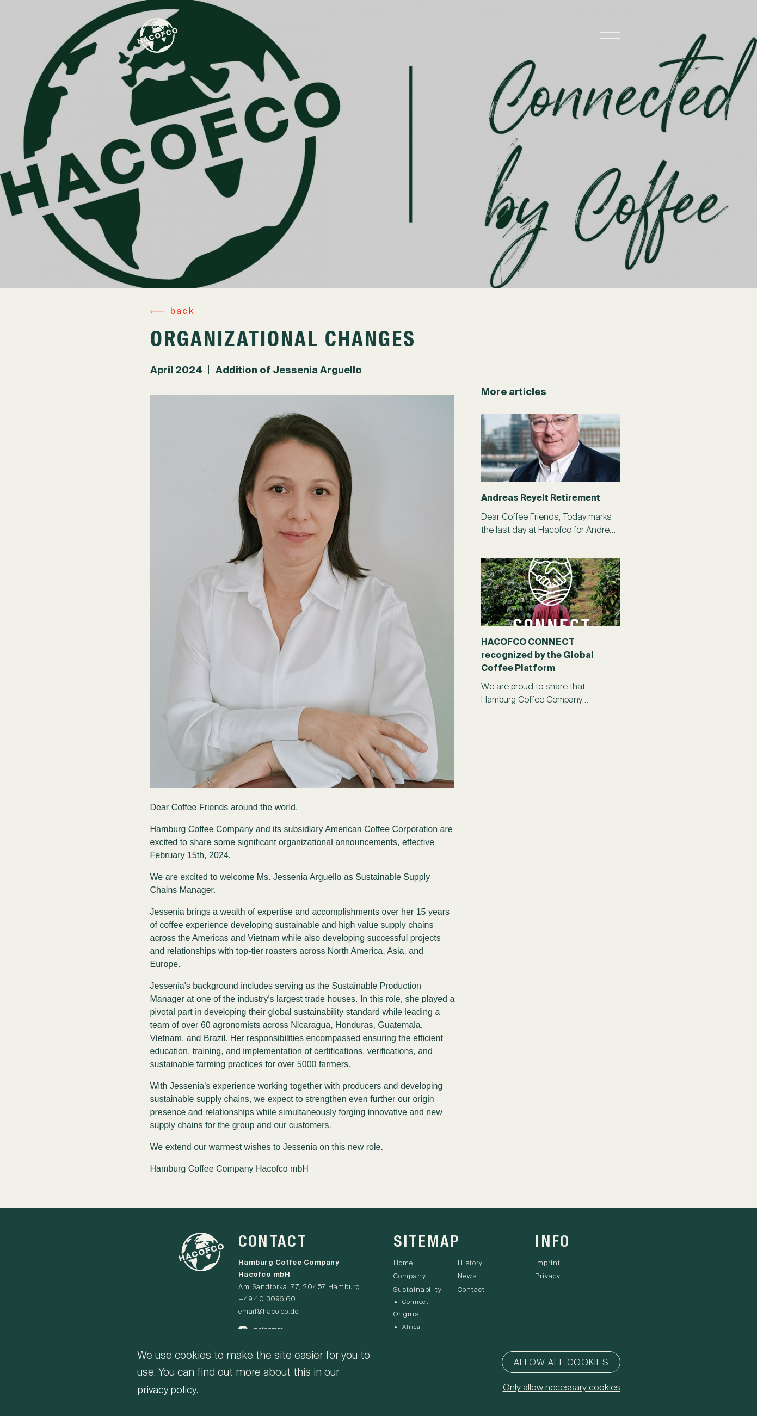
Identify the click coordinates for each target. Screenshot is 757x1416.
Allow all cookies (561, 1363)
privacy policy (168, 1389)
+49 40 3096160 (268, 1299)
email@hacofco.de (269, 1312)
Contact (472, 1290)
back (182, 311)
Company (409, 1277)
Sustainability (418, 1290)
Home (403, 1264)
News (469, 1277)
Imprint (547, 1264)
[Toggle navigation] (609, 38)
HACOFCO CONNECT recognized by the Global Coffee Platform (537, 655)
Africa (411, 1327)
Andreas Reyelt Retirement (541, 498)
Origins (406, 1314)
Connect (415, 1302)
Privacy (547, 1277)
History (471, 1264)
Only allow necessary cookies (558, 1389)
